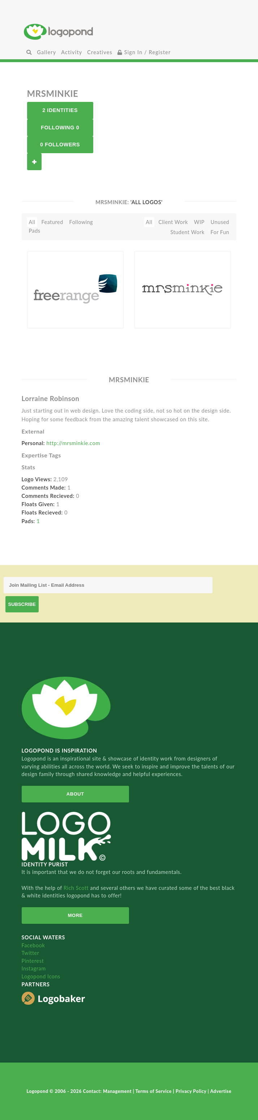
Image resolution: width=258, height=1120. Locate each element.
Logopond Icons (41, 976)
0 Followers (60, 144)
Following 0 (60, 127)
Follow (34, 161)
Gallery (46, 52)
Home (129, 31)
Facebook (33, 945)
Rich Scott (77, 888)
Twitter (30, 953)
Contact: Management (108, 1091)
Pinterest (33, 961)
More (75, 915)
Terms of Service (154, 1091)
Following (81, 222)
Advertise (221, 1091)
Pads (34, 231)
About (75, 794)
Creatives (99, 52)
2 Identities (60, 110)
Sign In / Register (144, 52)
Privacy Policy (192, 1091)
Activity (71, 52)
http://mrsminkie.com (73, 443)
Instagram (34, 968)
